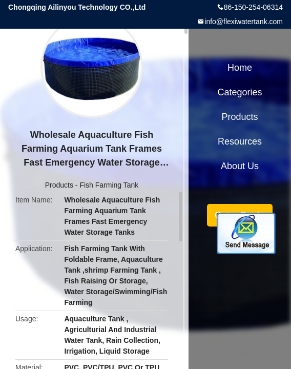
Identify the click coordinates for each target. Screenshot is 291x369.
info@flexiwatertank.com (243, 21)
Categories (239, 92)
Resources (240, 141)
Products (59, 185)
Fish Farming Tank (108, 185)
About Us (240, 166)
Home (239, 68)
